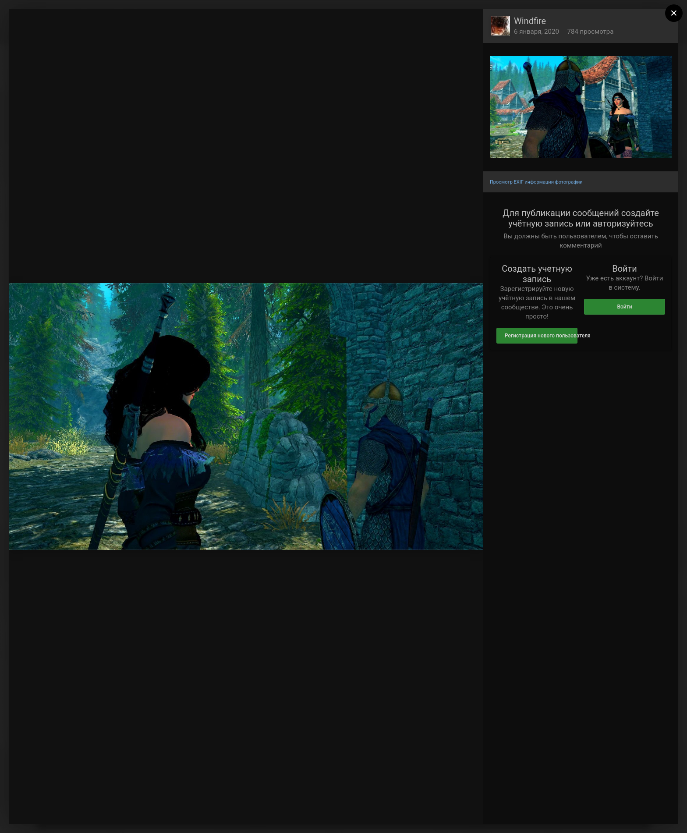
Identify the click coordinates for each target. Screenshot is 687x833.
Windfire (530, 21)
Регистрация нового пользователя (541, 336)
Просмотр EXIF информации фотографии (536, 182)
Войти (624, 307)
